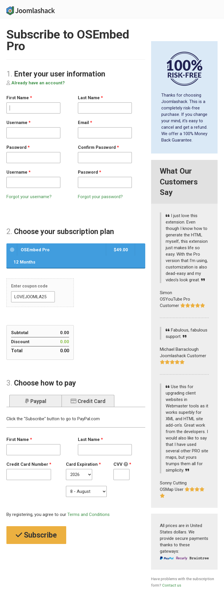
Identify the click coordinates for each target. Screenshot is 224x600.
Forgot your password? (100, 196)
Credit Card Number (28, 464)
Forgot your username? (29, 196)
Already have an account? (35, 83)
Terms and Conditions (88, 514)
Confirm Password (98, 147)
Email (85, 122)
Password (18, 147)
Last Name (90, 97)
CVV (123, 465)
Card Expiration (83, 464)
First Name (19, 97)
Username (18, 122)
